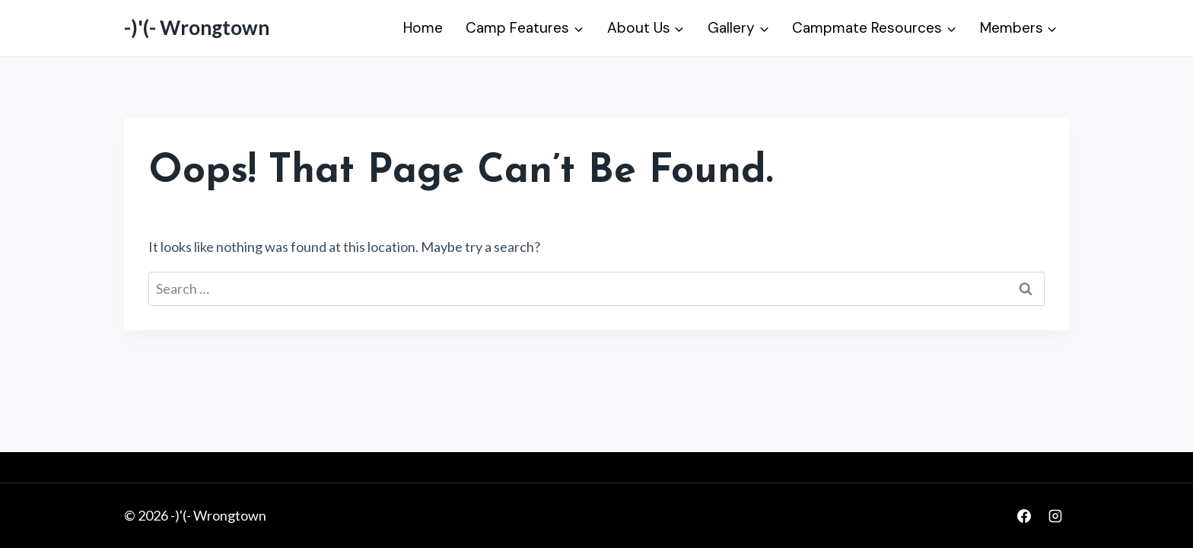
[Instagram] (1055, 516)
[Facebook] (1024, 516)
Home (423, 27)
